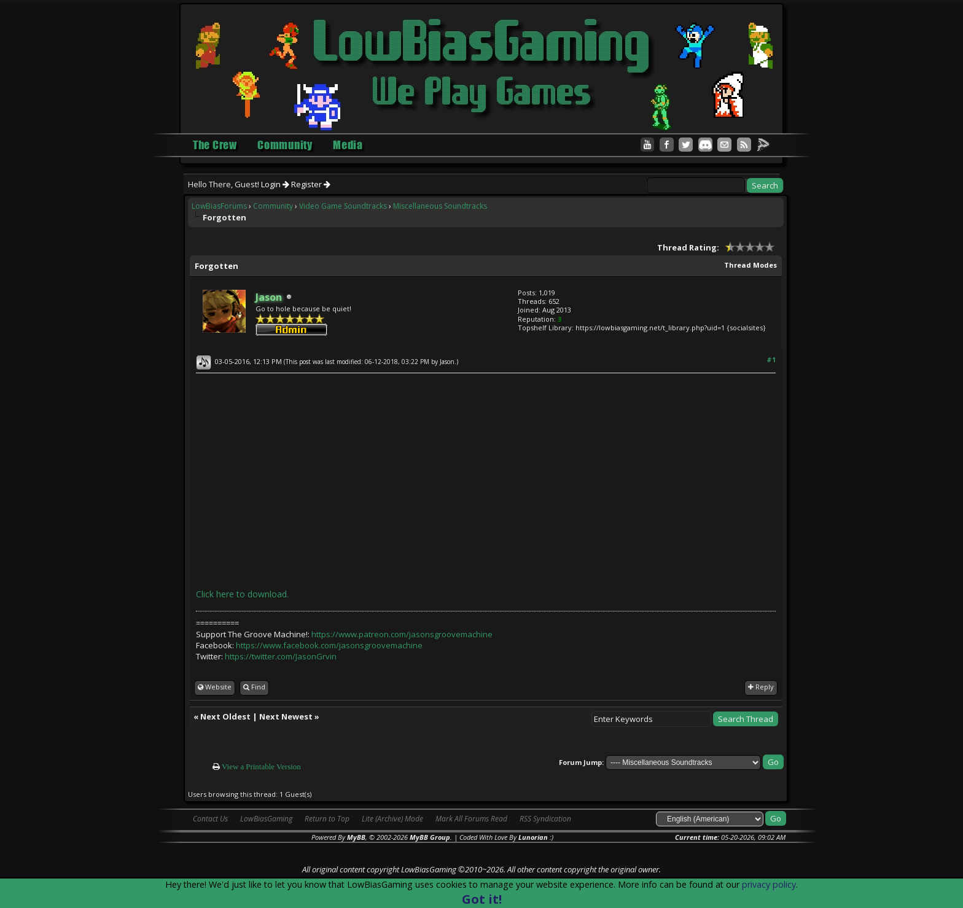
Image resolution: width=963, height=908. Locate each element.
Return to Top (327, 818)
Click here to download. (242, 594)
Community (273, 206)
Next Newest (286, 716)
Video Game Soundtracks (343, 206)
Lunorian (533, 837)
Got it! (482, 899)
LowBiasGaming (266, 818)
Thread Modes (750, 265)
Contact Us (210, 818)
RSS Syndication (545, 818)
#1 (771, 359)
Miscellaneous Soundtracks (440, 206)
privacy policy (769, 884)
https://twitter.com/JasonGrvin (281, 656)
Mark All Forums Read (471, 818)
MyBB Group (430, 837)
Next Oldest (225, 716)
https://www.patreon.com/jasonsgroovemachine (402, 634)
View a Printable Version (261, 766)
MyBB (356, 837)
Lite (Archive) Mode (392, 818)
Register (310, 184)
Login (275, 184)
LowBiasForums (219, 206)
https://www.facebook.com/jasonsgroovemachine (329, 645)
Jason (447, 361)
